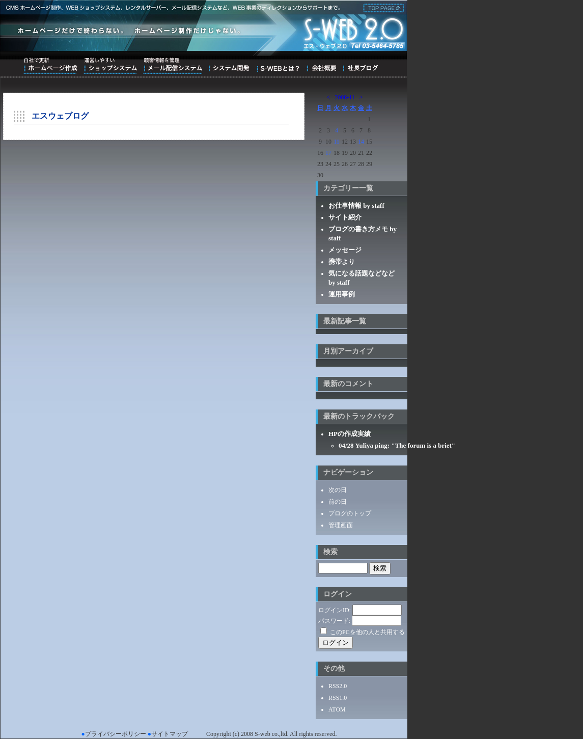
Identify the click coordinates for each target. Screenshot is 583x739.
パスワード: (334, 620)
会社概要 (321, 66)
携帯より (341, 261)
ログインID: (334, 610)
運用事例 (341, 294)
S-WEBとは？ (277, 66)
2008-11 (345, 97)
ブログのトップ (349, 513)
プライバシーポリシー (115, 733)
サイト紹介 (345, 217)
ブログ (360, 66)
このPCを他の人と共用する (367, 632)
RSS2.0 (337, 686)
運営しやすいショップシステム (110, 66)
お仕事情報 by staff (356, 205)
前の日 (337, 501)
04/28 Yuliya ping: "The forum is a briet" (397, 445)
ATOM (337, 709)
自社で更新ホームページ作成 (50, 66)
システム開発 (229, 66)
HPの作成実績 (349, 433)
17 (328, 152)
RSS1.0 (337, 697)
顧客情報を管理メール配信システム (173, 66)
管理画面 (340, 525)
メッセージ (345, 250)
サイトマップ (169, 733)
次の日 (337, 490)
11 (337, 141)
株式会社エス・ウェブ (381, 7)
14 (361, 141)
